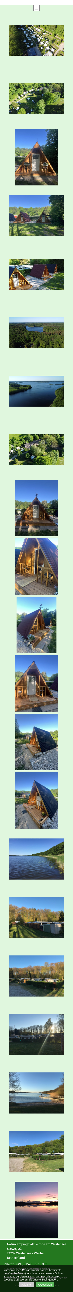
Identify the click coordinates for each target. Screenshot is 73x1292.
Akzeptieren (45, 1284)
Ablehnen (26, 1284)
